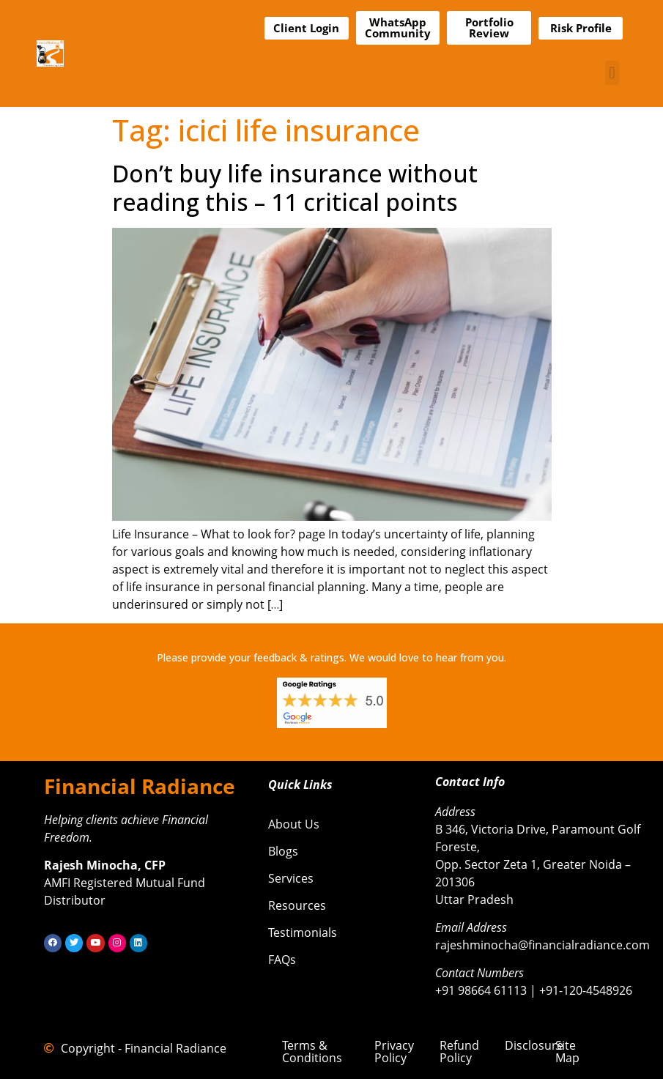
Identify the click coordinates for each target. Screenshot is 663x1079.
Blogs (283, 851)
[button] (612, 73)
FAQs (282, 960)
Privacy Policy (394, 1051)
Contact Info (470, 782)
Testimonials (302, 932)
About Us (293, 824)
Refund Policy (459, 1051)
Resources (297, 905)
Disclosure (534, 1045)
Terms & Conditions (312, 1051)
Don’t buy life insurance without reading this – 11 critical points (295, 187)
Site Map (567, 1051)
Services (291, 878)
